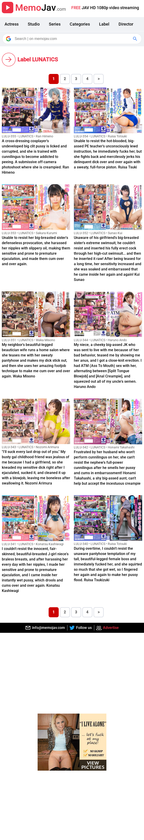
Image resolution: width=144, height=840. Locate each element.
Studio (34, 24)
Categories (80, 24)
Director (126, 24)
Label (104, 24)
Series (55, 24)
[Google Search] (135, 39)
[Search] (72, 39)
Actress (12, 24)
